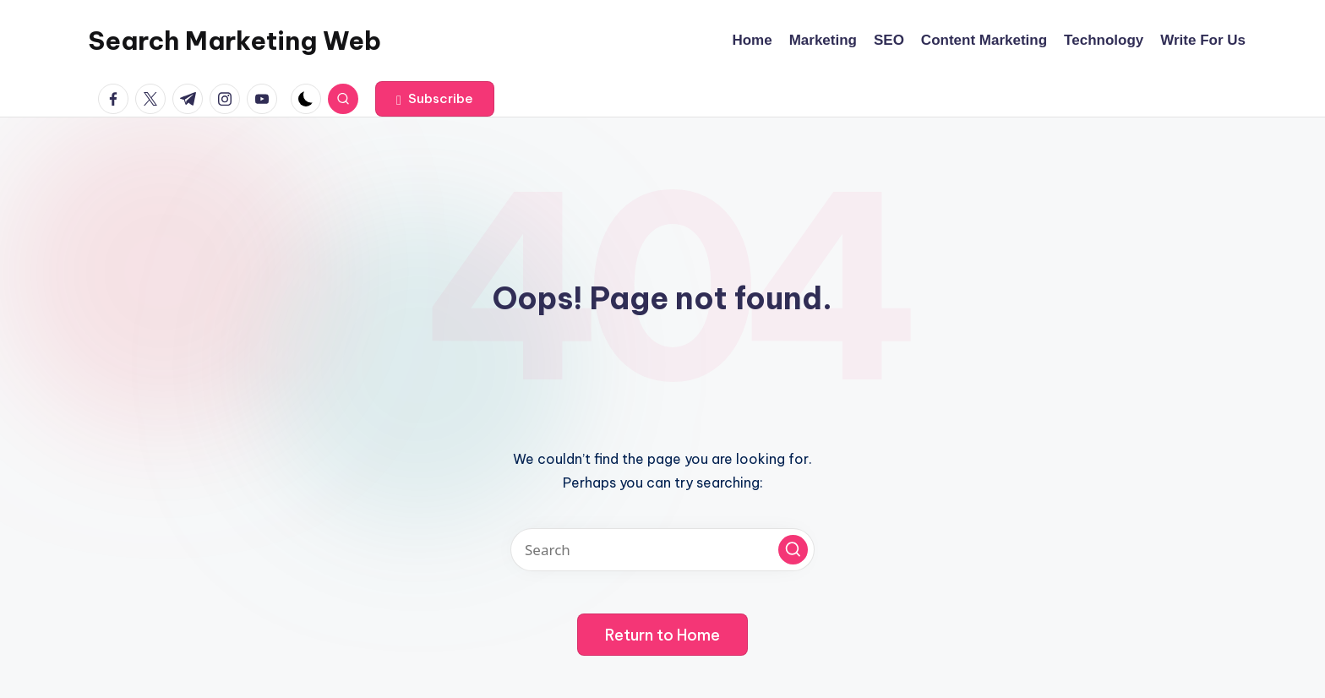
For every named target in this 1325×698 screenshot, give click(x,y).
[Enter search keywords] (662, 549)
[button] (434, 99)
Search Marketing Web (234, 41)
